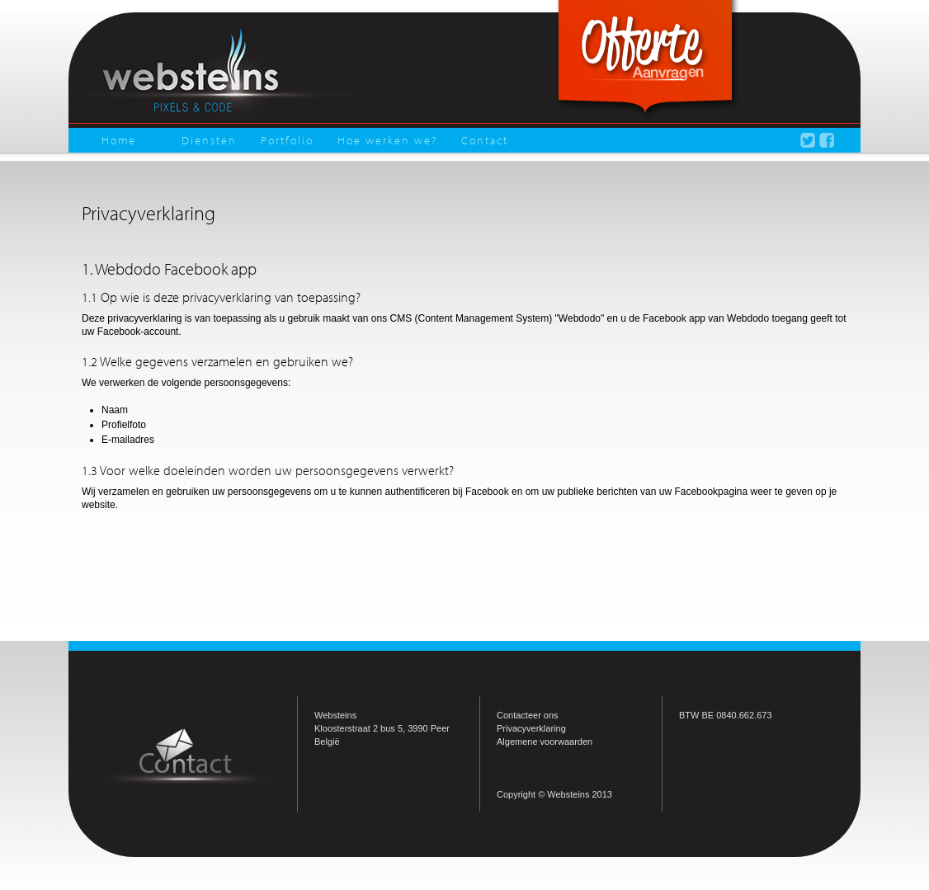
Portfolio (287, 140)
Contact (484, 140)
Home (118, 140)
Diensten (209, 140)
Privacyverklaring (531, 728)
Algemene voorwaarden (544, 741)
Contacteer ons (528, 715)
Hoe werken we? (387, 140)
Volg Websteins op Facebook (827, 140)
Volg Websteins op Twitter (808, 140)
